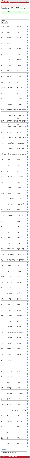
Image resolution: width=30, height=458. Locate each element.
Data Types (10, 2)
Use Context (21, 8)
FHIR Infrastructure (6, 8)
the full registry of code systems (4, 449)
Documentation (7, 2)
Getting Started (4, 2)
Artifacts (19, 2)
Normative (18, 8)
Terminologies (16, 2)
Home (2, 2)
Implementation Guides (22, 2)
